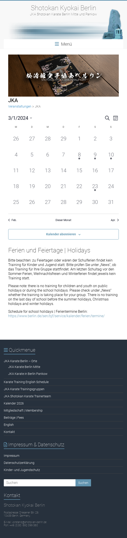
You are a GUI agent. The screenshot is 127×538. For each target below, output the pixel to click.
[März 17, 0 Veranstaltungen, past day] (111, 172)
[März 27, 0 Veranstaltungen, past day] (48, 204)
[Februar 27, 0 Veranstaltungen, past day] (32, 140)
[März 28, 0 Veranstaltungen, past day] (63, 204)
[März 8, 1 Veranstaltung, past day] (79, 156)
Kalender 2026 (14, 403)
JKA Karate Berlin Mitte (24, 367)
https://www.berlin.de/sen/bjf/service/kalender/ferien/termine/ (56, 316)
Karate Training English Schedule (26, 382)
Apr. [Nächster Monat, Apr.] (115, 220)
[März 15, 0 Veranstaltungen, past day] (79, 172)
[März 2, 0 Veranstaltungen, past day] (95, 140)
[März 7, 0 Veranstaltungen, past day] (63, 156)
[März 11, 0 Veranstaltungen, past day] (16, 172)
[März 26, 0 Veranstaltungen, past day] (32, 204)
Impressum (11, 455)
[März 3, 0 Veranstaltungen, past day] (111, 140)
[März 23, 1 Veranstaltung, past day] (95, 188)
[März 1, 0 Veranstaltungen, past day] (79, 140)
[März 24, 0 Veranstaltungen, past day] (111, 188)
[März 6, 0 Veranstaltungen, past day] (48, 156)
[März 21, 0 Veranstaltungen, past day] (63, 188)
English (9, 424)
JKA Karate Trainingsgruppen (24, 389)
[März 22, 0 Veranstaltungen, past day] (79, 188)
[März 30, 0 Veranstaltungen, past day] (95, 204)
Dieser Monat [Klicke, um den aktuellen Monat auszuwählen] (63, 220)
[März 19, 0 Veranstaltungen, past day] (32, 188)
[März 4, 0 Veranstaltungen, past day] (16, 156)
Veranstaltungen (19, 106)
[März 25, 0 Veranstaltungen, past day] (16, 204)
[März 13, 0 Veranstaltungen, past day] (48, 172)
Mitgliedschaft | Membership (23, 410)
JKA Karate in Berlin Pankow (28, 374)
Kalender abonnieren (61, 234)
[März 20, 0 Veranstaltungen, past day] (48, 188)
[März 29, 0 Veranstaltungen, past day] (79, 204)
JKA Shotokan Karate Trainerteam (27, 396)
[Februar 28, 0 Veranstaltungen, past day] (48, 140)
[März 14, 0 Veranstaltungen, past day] (63, 172)
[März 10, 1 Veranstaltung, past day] (111, 156)
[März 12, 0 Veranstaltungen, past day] (32, 172)
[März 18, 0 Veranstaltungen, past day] (16, 188)
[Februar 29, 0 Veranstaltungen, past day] (63, 140)
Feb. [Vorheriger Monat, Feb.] (12, 220)
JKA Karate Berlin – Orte (20, 361)
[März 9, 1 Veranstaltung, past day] (95, 156)
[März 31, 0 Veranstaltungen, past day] (111, 204)
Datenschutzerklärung (19, 463)
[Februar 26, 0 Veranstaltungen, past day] (16, 140)
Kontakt (9, 432)
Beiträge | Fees (14, 417)
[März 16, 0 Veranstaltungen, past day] (95, 172)
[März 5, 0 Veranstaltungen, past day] (32, 156)
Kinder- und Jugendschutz (22, 470)
